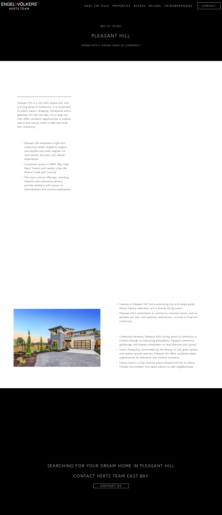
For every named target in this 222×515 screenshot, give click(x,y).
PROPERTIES (118, 9)
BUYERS (136, 9)
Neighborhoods (175, 9)
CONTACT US (111, 485)
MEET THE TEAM (94, 9)
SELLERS (152, 9)
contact (206, 10)
